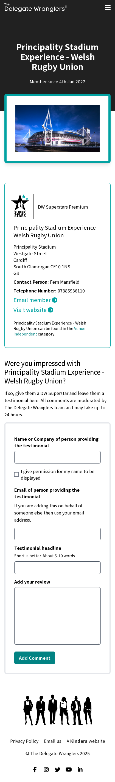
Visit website (33, 310)
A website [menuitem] (86, 741)
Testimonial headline (37, 548)
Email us (52, 741)
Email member (35, 300)
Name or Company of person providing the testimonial (56, 442)
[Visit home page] (35, 7)
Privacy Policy (24, 741)
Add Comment (35, 658)
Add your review (32, 581)
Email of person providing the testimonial (47, 493)
